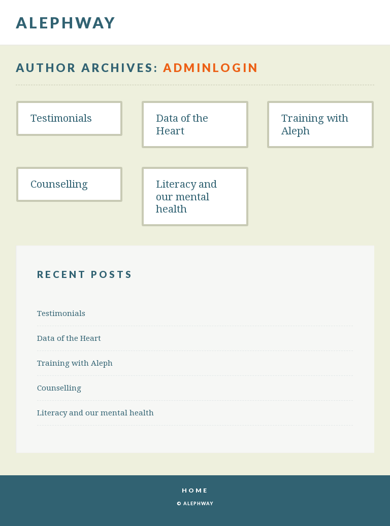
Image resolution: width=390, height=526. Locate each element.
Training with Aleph (314, 124)
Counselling (59, 184)
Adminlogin (211, 68)
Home (195, 490)
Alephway (66, 22)
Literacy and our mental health (186, 196)
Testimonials (61, 118)
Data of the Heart (182, 124)
